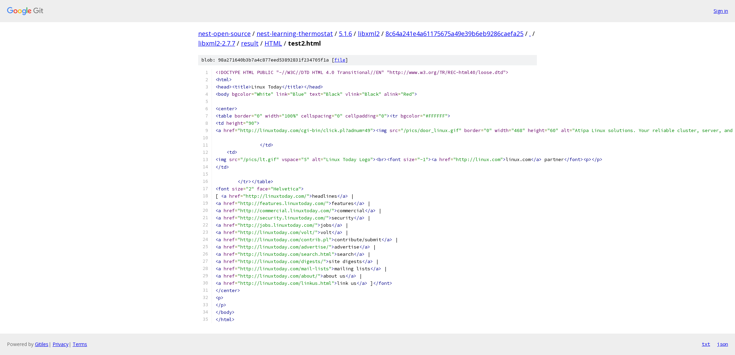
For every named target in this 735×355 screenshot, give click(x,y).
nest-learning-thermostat (295, 33)
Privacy (60, 344)
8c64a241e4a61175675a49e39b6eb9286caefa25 (454, 33)
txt (706, 344)
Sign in (721, 11)
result (250, 43)
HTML (273, 43)
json (722, 344)
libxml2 (369, 33)
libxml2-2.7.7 (216, 43)
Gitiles (41, 344)
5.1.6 (345, 33)
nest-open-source (224, 33)
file (339, 60)
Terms (80, 344)
